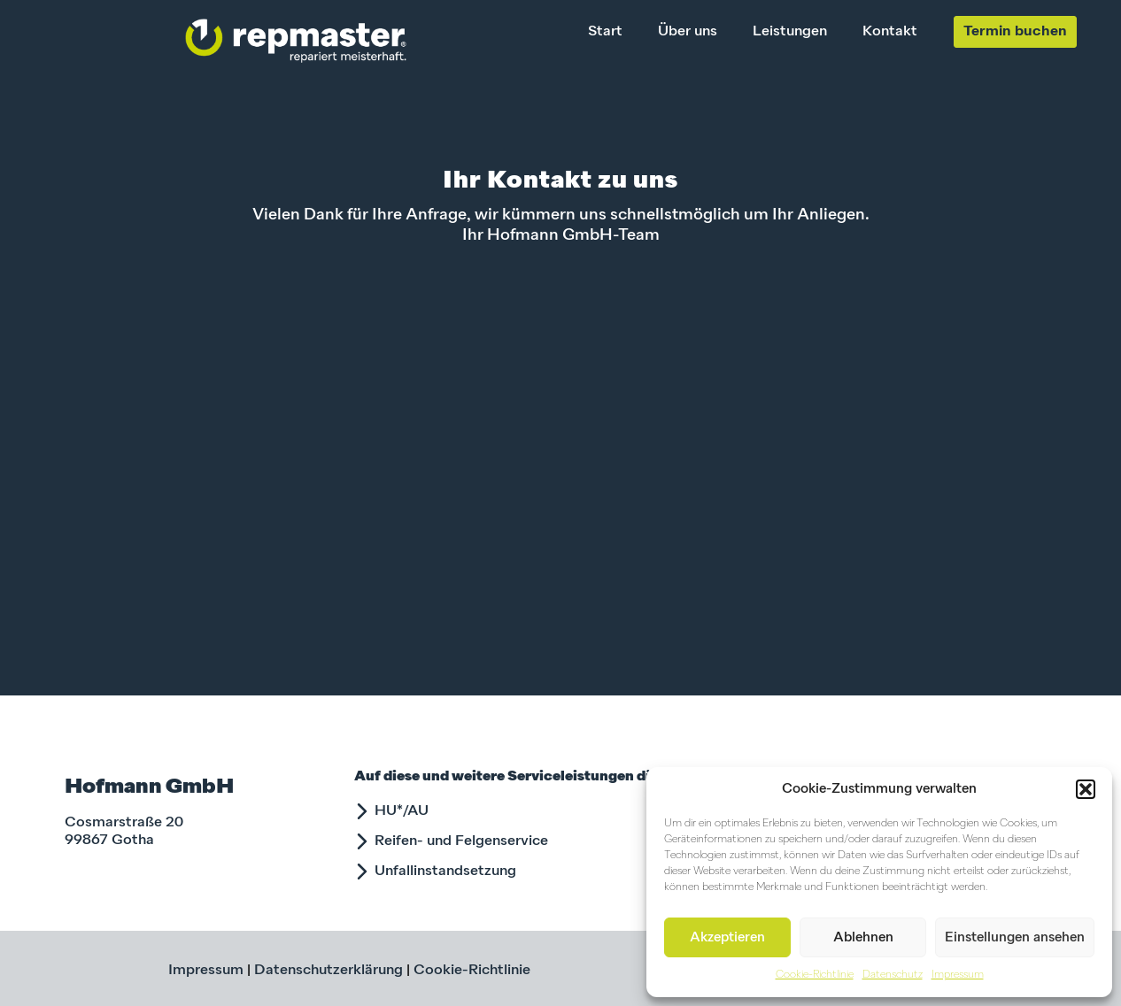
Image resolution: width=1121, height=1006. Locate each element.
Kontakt (889, 32)
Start (605, 32)
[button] (1085, 789)
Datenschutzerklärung (328, 971)
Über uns (687, 32)
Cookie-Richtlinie (815, 975)
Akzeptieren (727, 937)
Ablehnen (863, 937)
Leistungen (790, 32)
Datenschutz (892, 975)
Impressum (958, 975)
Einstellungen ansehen (1015, 937)
